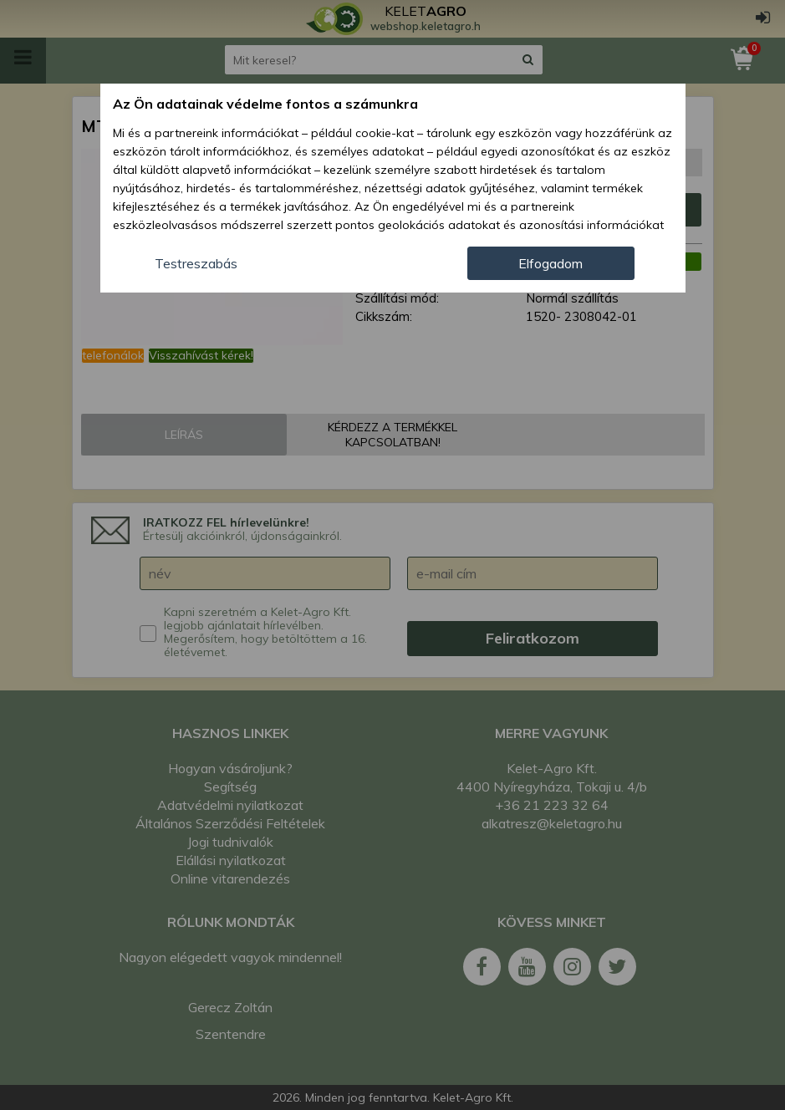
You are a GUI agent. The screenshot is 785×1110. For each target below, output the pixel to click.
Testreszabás (196, 263)
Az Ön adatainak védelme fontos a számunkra (265, 103)
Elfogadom (550, 263)
